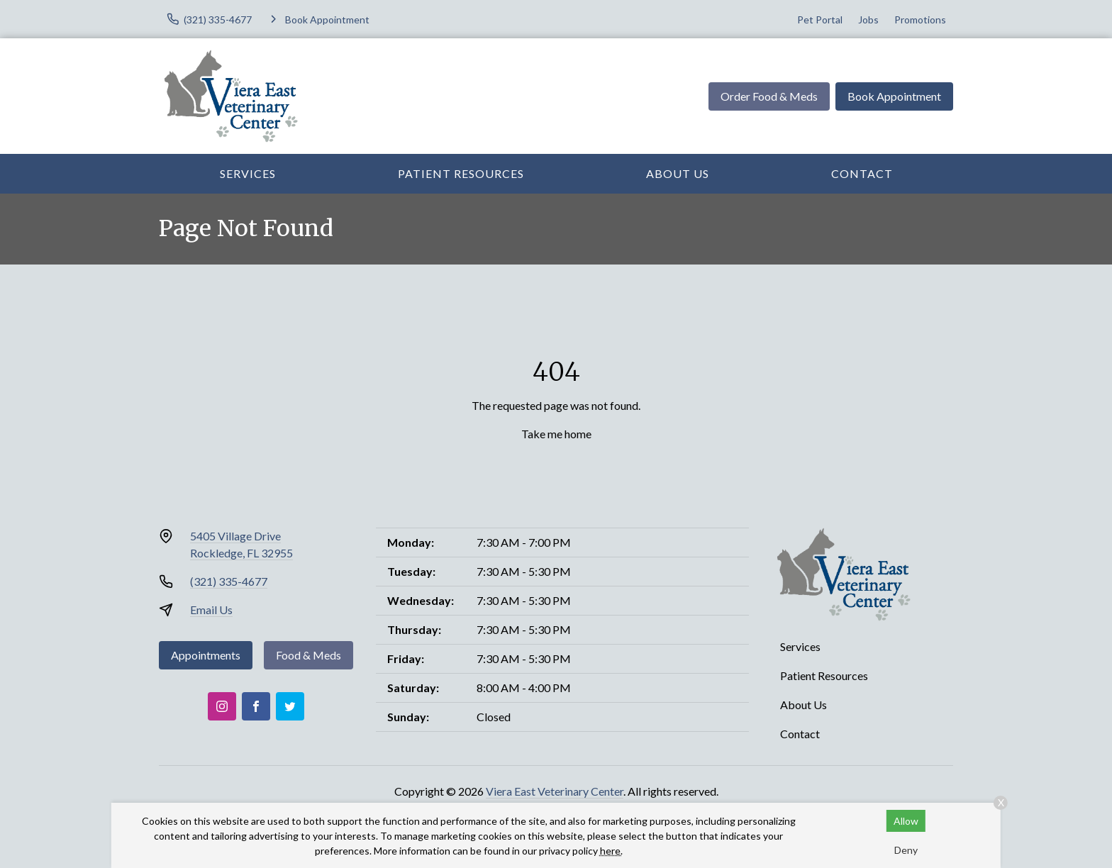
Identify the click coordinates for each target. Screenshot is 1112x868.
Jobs (868, 19)
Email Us (211, 609)
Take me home (556, 433)
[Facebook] (256, 706)
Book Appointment (894, 96)
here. (611, 851)
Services (248, 173)
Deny (906, 850)
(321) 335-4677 (228, 581)
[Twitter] (290, 706)
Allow (906, 821)
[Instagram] (222, 706)
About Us (677, 173)
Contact (862, 173)
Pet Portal (820, 19)
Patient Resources (461, 173)
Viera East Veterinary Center (554, 791)
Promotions (920, 19)
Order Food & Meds (769, 96)
